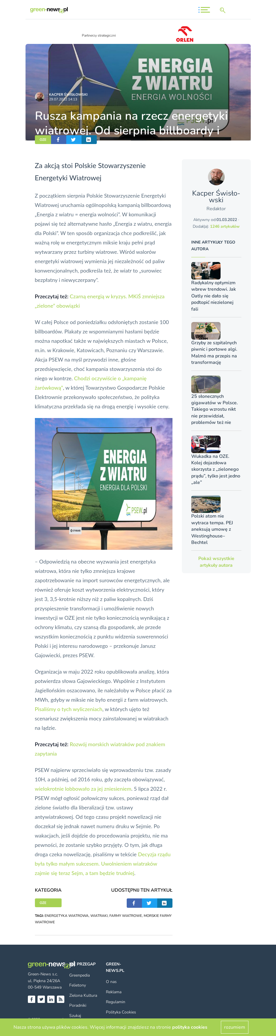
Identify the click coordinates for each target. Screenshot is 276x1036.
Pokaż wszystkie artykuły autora (216, 561)
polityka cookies (189, 1027)
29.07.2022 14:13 (63, 99)
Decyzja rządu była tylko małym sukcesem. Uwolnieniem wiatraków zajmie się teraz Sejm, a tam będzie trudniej (103, 863)
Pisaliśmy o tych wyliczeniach (68, 709)
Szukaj (75, 1015)
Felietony (77, 985)
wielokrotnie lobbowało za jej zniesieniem (83, 788)
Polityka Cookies (121, 1012)
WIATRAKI (99, 915)
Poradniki (77, 1005)
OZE (43, 139)
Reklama (113, 992)
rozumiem (234, 1027)
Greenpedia (79, 975)
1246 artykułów (225, 226)
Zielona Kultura (83, 995)
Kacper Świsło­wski (68, 94)
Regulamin (115, 1002)
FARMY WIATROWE (125, 915)
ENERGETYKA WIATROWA (67, 915)
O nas (111, 981)
